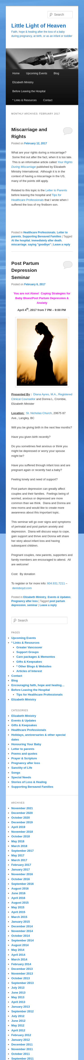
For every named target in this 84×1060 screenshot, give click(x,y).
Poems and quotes (24, 753)
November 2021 (22, 808)
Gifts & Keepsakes (29, 661)
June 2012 (18, 1020)
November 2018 (22, 831)
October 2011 (20, 1054)
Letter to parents (22, 749)
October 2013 (20, 978)
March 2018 (19, 846)
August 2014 (20, 945)
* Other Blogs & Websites (34, 666)
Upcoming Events (36, 73)
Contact (47, 100)
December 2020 (22, 813)
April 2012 (18, 1030)
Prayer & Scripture (24, 758)
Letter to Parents (56, 190)
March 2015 (19, 917)
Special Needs (21, 777)
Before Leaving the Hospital (28, 91)
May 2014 (17, 949)
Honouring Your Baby (26, 744)
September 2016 (22, 883)
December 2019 (22, 822)
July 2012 (18, 1016)
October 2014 (20, 935)
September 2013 (22, 983)
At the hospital (20, 240)
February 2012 (21, 1035)
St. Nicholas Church (39, 413)
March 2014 (19, 959)
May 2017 (17, 855)
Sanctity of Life (21, 767)
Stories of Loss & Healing (29, 782)
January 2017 (20, 869)
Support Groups (27, 652)
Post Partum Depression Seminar (25, 270)
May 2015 (17, 907)
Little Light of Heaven (38, 26)
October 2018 (20, 836)
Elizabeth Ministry (22, 82)
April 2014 (18, 954)
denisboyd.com (22, 588)
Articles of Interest (29, 671)
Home (15, 73)
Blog (56, 73)
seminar (32, 605)
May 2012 (17, 1025)
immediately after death (47, 240)
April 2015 (18, 912)
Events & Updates (59, 597)
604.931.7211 (56, 583)
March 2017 (19, 860)
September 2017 (22, 850)
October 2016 (20, 879)
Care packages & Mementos (35, 656)
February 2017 (21, 864)
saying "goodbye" (39, 244)
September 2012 (22, 1011)
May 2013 (17, 997)
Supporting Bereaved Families (42, 236)
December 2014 (22, 926)
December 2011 (22, 1044)
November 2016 (22, 874)
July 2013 (18, 987)
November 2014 (22, 931)
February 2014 (21, 964)
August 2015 (20, 902)
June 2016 (18, 893)
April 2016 (18, 898)
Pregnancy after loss (24, 601)
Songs (15, 772)
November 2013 (22, 973)
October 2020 (20, 817)
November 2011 (22, 1049)
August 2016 (20, 888)
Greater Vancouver (29, 647)
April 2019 (18, 827)
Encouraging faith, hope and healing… (38, 685)
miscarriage (18, 244)
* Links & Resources (24, 100)
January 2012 (20, 1039)
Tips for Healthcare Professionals (39, 694)
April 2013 (18, 1002)
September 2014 (22, 940)
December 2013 (22, 969)
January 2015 (20, 921)
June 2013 (18, 992)
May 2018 (17, 841)
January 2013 (20, 1006)
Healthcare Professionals (39, 232)
